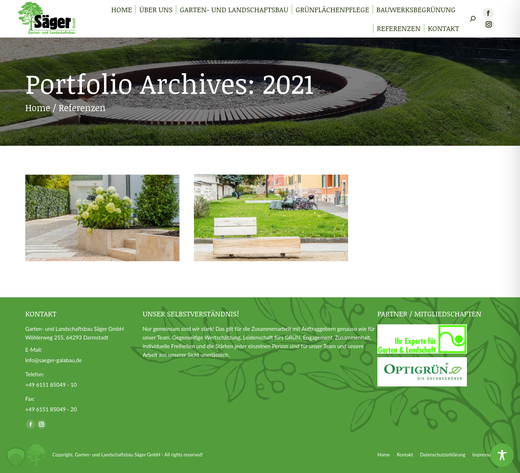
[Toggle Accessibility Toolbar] (502, 455)
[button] (16, 457)
